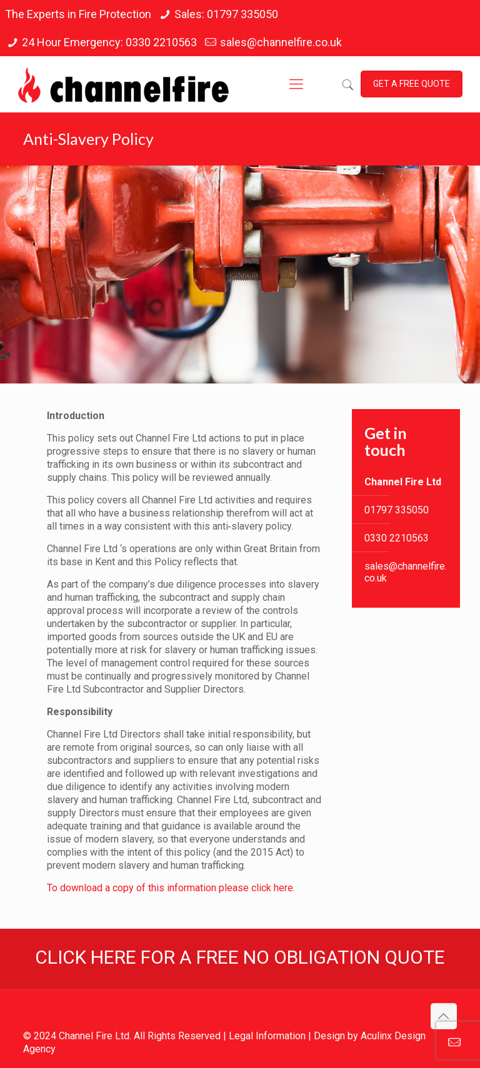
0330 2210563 (396, 538)
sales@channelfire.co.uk (281, 42)
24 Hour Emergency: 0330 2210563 (109, 42)
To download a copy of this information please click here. (171, 888)
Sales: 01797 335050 (226, 14)
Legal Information (267, 1036)
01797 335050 (396, 510)
